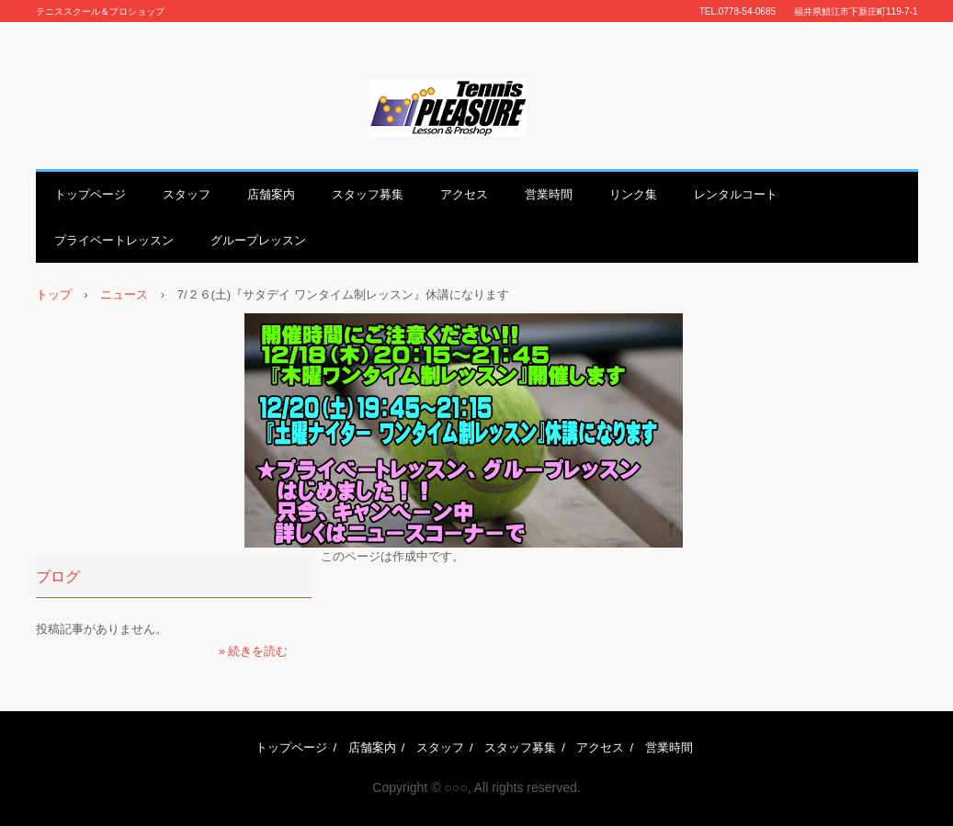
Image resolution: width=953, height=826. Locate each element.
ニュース (124, 294)
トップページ (90, 194)
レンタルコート (735, 194)
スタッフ (186, 194)
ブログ (58, 576)
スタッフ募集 (367, 194)
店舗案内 (271, 194)
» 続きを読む (254, 651)
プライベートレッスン (114, 240)
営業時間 (549, 194)
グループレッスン (258, 240)
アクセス (464, 194)
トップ (54, 294)
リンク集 (633, 194)
